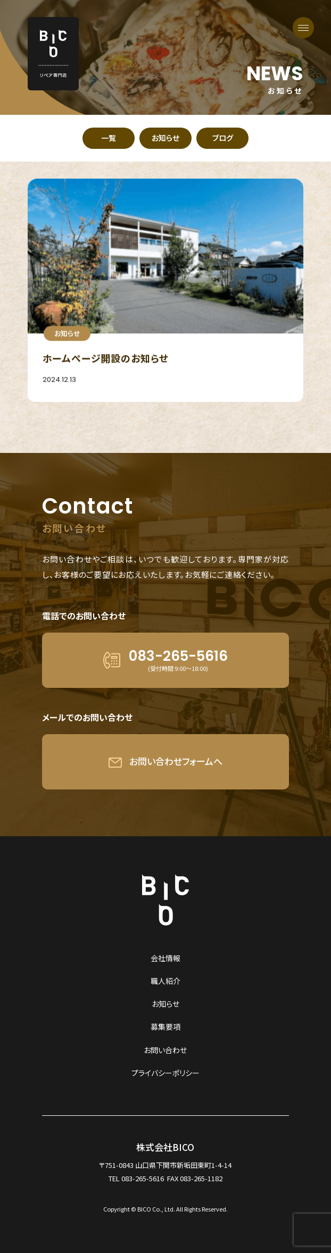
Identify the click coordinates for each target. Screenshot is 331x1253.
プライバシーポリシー (165, 1072)
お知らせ (165, 1003)
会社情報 (165, 958)
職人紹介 (165, 981)
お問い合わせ (165, 1050)
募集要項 (165, 1026)
